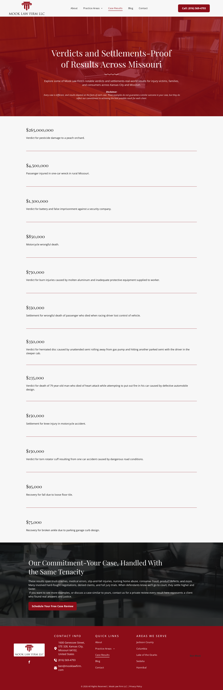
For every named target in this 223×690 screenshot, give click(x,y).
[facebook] (29, 662)
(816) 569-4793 (67, 660)
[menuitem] (74, 8)
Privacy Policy (135, 686)
